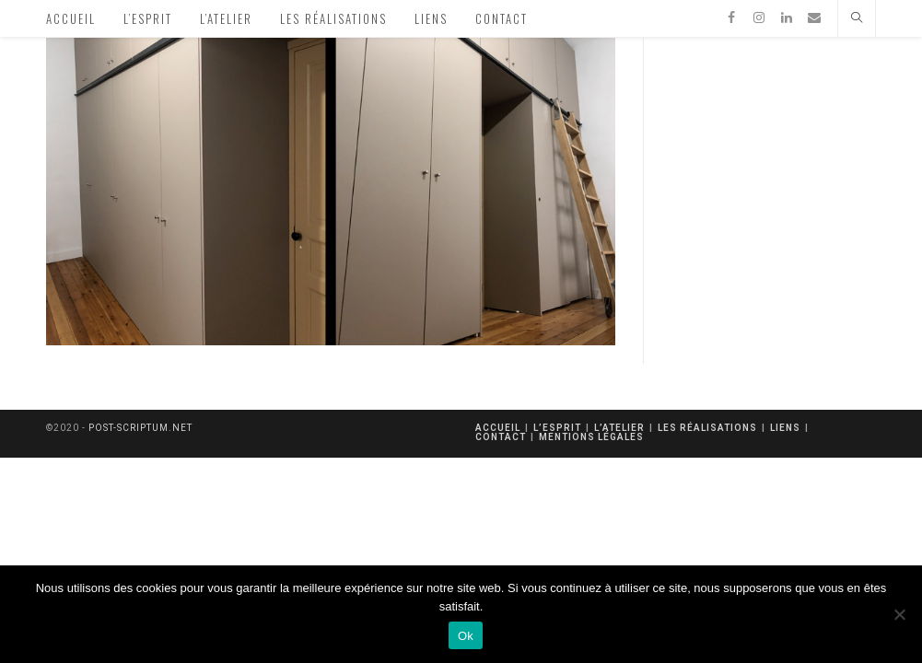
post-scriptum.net (140, 428)
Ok (465, 636)
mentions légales (591, 437)
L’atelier (619, 428)
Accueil (497, 428)
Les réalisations (707, 428)
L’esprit (557, 428)
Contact (500, 437)
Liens (785, 428)
